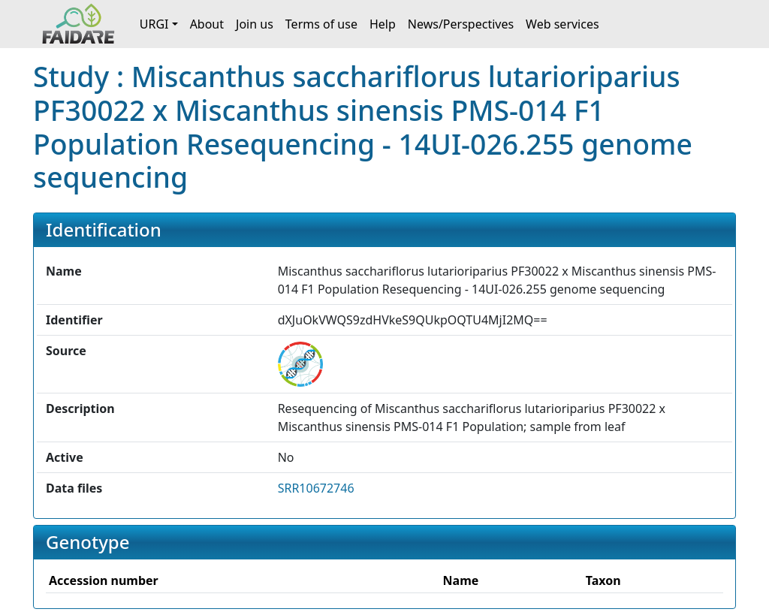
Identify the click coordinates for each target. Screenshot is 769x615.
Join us (254, 24)
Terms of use (321, 24)
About (207, 24)
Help (382, 24)
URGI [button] (154, 24)
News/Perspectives (461, 24)
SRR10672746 (316, 488)
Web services (562, 24)
